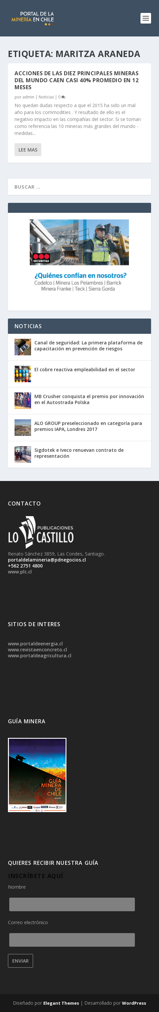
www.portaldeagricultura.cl (39, 655)
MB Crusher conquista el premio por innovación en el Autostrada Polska (89, 399)
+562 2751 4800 (25, 566)
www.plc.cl (20, 571)
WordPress (134, 1003)
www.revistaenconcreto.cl (37, 649)
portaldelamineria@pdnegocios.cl (47, 560)
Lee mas (28, 150)
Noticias (46, 97)
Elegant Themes (61, 1003)
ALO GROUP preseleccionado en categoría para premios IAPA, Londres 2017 (88, 426)
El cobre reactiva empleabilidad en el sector (84, 369)
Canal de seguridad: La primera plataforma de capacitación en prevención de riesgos (88, 345)
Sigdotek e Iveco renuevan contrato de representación (79, 453)
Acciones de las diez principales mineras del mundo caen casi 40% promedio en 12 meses (77, 80)
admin (28, 97)
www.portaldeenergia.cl (35, 643)
